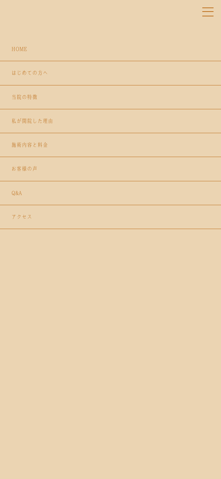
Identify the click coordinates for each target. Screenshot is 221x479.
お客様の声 (24, 168)
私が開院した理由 (32, 120)
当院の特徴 (24, 97)
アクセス (21, 216)
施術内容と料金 (29, 144)
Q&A (16, 192)
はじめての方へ (29, 72)
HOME (19, 48)
